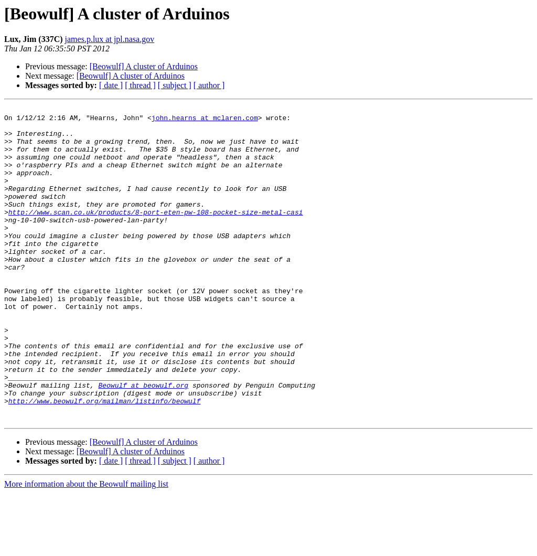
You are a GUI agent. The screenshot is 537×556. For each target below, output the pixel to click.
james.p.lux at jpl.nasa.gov (110, 39)
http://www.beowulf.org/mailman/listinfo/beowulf (104, 460)
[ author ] (209, 85)
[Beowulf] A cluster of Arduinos (144, 66)
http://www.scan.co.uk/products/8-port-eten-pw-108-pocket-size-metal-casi (155, 234)
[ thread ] (140, 85)
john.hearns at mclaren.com (205, 120)
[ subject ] (174, 85)
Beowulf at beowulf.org (143, 441)
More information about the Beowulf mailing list (86, 546)
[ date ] (111, 85)
